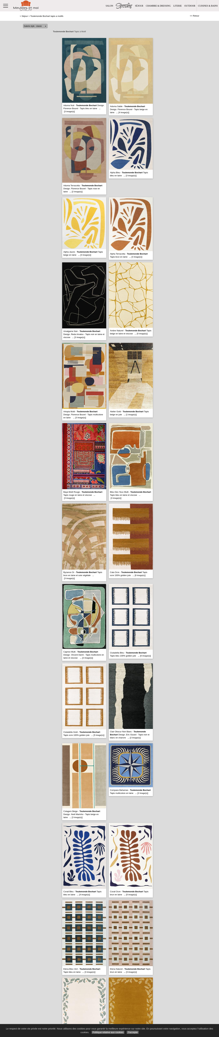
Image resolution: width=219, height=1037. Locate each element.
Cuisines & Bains (208, 6)
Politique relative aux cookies (108, 1032)
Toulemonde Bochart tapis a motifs (46, 16)
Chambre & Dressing (158, 6)
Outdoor (189, 6)
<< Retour (194, 16)
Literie (177, 6)
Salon (109, 6)
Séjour (139, 6)
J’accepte (132, 1032)
